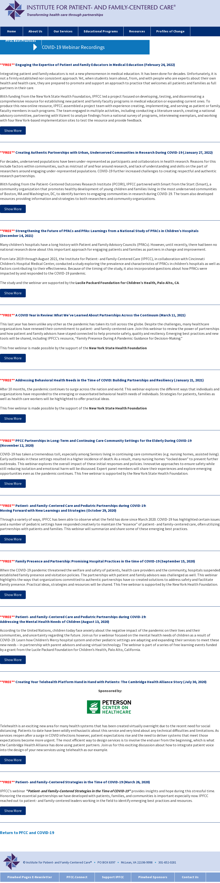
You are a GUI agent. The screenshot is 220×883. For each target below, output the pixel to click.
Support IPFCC (113, 877)
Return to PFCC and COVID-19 (27, 832)
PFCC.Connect (77, 877)
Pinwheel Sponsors (152, 877)
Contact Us (190, 877)
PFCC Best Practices (21, 41)
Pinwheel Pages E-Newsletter (29, 877)
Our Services (63, 31)
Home (11, 31)
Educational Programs (101, 31)
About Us (35, 31)
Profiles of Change (170, 31)
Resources (137, 31)
